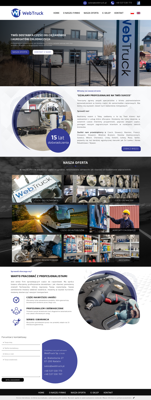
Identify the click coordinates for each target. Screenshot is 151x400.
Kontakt (118, 13)
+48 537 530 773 (124, 2)
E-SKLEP (106, 13)
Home (56, 13)
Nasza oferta (91, 13)
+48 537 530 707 (53, 374)
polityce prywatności (124, 398)
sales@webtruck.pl (97, 2)
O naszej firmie (71, 13)
